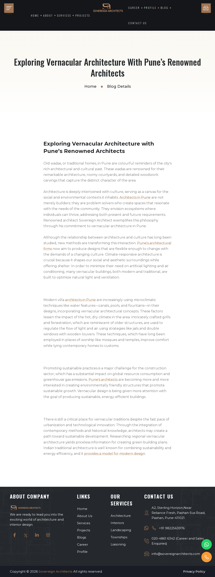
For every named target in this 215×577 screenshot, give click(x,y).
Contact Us (137, 23)
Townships (119, 537)
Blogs (81, 537)
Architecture (121, 515)
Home (35, 15)
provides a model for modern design (114, 454)
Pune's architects (103, 380)
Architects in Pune (135, 197)
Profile (150, 7)
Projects (82, 15)
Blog (164, 7)
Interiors (117, 523)
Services (64, 15)
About (48, 15)
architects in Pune (80, 300)
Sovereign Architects (55, 571)
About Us (84, 516)
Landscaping (121, 530)
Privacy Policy (194, 571)
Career (134, 7)
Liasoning (118, 544)
